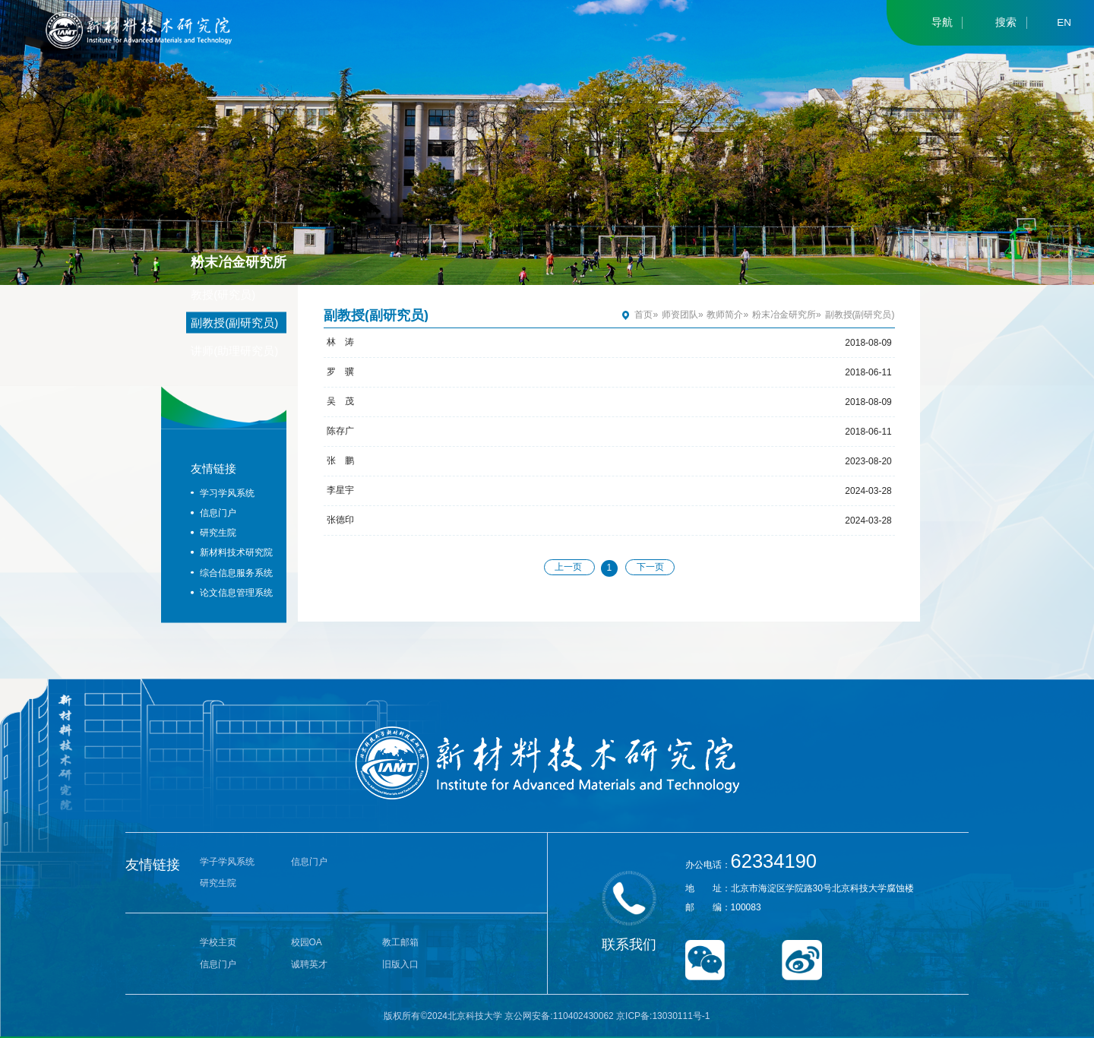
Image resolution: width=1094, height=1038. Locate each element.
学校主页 (218, 942)
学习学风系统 (227, 492)
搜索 (1006, 22)
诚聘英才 (309, 964)
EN (1064, 22)
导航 (942, 22)
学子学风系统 (227, 861)
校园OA (306, 942)
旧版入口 (400, 964)
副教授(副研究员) (234, 321)
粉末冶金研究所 (784, 314)
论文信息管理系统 (236, 592)
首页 (643, 314)
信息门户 (218, 512)
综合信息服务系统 (236, 572)
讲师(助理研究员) (234, 349)
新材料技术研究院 (236, 552)
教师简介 (725, 314)
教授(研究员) (223, 293)
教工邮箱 (400, 942)
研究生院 (218, 532)
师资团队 (680, 314)
